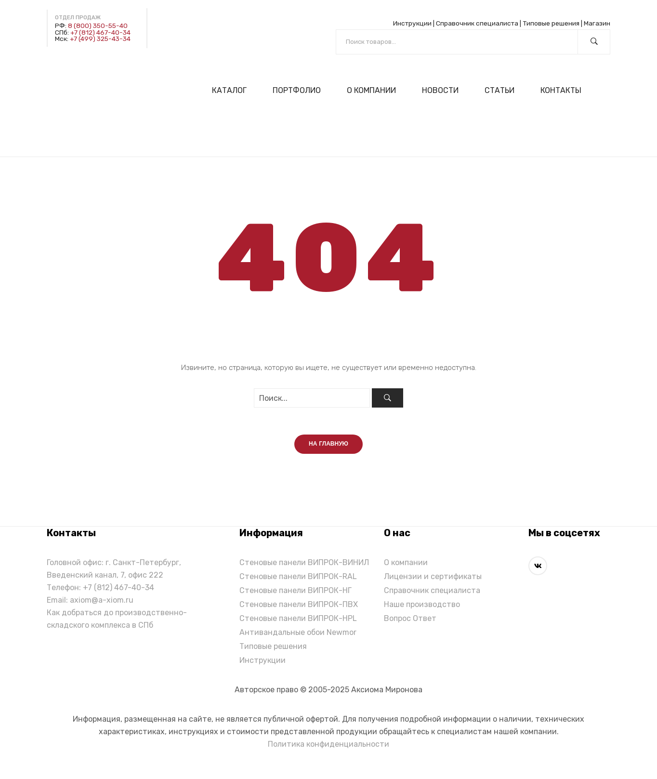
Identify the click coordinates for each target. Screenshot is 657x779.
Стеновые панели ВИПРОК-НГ (295, 592)
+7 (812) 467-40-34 (100, 32)
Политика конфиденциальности (328, 746)
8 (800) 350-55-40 (98, 25)
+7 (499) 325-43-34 (100, 38)
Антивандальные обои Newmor (297, 634)
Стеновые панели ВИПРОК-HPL (298, 620)
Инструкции (412, 23)
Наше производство (422, 606)
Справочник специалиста (477, 23)
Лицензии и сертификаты (433, 578)
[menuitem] (233, 90)
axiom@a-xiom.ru (101, 602)
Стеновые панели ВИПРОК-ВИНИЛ (304, 564)
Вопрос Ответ (410, 620)
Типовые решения (551, 23)
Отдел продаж (78, 17)
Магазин (597, 23)
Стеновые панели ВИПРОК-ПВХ (298, 606)
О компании (406, 564)
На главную (328, 446)
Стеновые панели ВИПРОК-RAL (298, 578)
